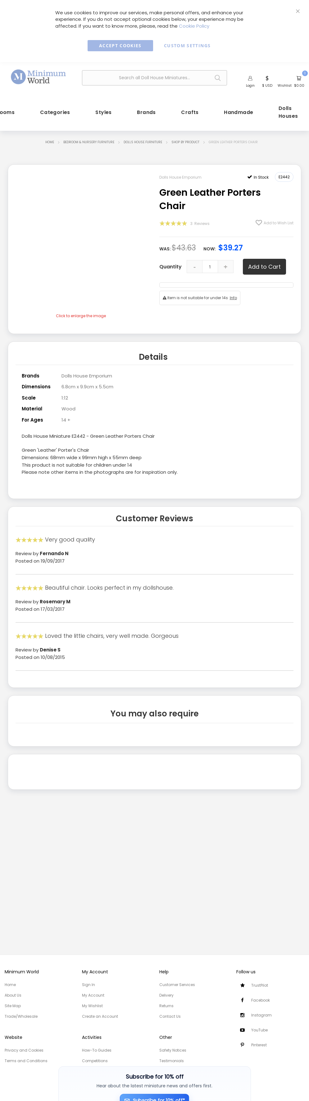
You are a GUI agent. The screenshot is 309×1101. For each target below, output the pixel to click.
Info (233, 297)
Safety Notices (172, 1050)
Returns (166, 1005)
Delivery (166, 995)
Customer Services (177, 984)
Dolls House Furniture (143, 142)
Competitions (95, 1060)
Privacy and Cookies (24, 1050)
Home (49, 142)
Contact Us (170, 1016)
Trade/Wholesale (21, 1016)
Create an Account (100, 1016)
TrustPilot (259, 985)
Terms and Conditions (26, 1060)
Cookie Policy (194, 26)
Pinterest (259, 1045)
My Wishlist (92, 1005)
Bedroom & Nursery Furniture (88, 142)
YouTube (259, 1030)
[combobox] (154, 77)
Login (250, 85)
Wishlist (285, 85)
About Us (13, 995)
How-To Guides (96, 1050)
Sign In (88, 984)
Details (153, 357)
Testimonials (171, 1060)
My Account (93, 995)
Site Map (13, 1005)
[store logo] (39, 77)
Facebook (260, 1000)
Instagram (261, 1015)
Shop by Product (185, 142)
